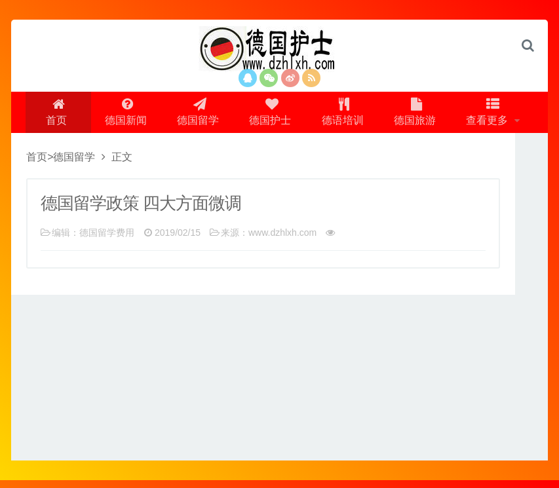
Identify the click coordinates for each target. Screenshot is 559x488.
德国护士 (270, 116)
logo (280, 49)
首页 (50, 116)
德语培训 (345, 116)
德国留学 (195, 116)
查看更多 (495, 116)
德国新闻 (121, 116)
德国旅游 (419, 116)
